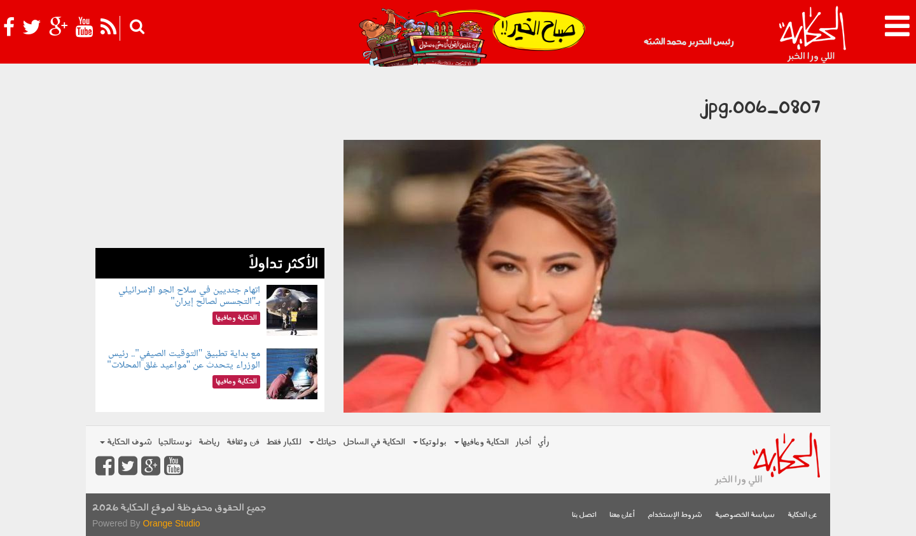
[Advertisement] (209, 159)
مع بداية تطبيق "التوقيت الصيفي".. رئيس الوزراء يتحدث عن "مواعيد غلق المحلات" (183, 359)
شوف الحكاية (126, 442)
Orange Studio (171, 523)
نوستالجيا (175, 442)
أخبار (523, 442)
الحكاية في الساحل (374, 442)
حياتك (323, 442)
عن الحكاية (802, 515)
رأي (544, 442)
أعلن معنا (622, 515)
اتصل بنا (584, 515)
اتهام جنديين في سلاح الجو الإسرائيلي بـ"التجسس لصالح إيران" (189, 296)
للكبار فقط (284, 442)
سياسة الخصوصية (745, 515)
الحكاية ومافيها (481, 442)
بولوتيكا (430, 442)
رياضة (209, 442)
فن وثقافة (243, 442)
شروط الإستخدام (675, 515)
